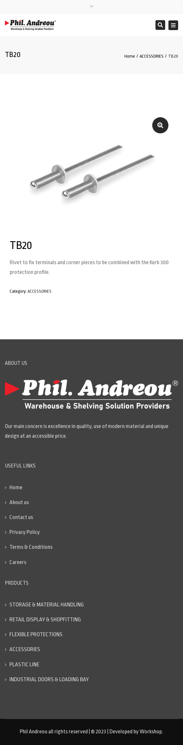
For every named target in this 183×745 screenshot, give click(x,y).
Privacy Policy (24, 532)
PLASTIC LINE (24, 664)
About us (19, 502)
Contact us (21, 517)
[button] (160, 125)
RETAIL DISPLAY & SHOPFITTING (45, 619)
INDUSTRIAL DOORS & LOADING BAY (49, 679)
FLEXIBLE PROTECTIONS (36, 634)
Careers (17, 562)
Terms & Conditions (30, 547)
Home (129, 56)
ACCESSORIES (152, 56)
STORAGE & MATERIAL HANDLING (46, 605)
